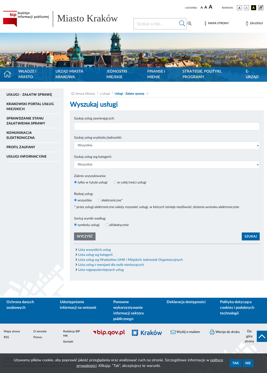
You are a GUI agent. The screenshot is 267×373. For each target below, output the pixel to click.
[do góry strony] (254, 336)
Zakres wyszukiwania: (90, 176)
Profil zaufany (20, 147)
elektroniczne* (112, 200)
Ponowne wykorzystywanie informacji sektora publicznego (128, 310)
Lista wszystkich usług (94, 249)
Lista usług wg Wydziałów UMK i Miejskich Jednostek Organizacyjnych (130, 259)
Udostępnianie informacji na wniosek (78, 305)
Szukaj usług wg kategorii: (93, 156)
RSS (6, 337)
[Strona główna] (9, 74)
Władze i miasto (27, 74)
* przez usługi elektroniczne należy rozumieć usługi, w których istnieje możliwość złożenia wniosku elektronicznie (156, 207)
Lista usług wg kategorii (95, 254)
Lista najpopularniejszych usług (101, 269)
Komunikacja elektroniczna (20, 135)
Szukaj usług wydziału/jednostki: (98, 137)
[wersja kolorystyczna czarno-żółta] (254, 8)
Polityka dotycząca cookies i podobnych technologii (237, 307)
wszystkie (85, 200)
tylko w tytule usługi (92, 182)
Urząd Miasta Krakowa (69, 74)
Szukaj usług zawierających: (94, 118)
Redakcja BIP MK (71, 333)
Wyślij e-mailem (185, 332)
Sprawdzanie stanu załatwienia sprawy (25, 121)
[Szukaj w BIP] (156, 23)
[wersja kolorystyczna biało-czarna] (246, 8)
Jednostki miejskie (116, 74)
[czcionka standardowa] (201, 7)
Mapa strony (12, 331)
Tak (235, 363)
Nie (248, 363)
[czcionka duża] (214, 7)
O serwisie (40, 331)
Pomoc (37, 337)
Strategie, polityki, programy (202, 74)
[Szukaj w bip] (182, 23)
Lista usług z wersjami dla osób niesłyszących (111, 264)
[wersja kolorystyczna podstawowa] (239, 8)
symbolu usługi (88, 225)
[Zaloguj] (254, 23)
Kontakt (68, 341)
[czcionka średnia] (206, 7)
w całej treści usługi (131, 182)
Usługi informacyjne (26, 156)
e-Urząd (252, 74)
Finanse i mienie (156, 74)
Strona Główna (85, 93)
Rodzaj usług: (83, 194)
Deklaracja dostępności (186, 302)
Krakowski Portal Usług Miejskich (30, 106)
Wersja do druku (225, 332)
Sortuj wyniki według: (90, 218)
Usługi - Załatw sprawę (29, 94)
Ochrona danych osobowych (20, 305)
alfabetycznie (119, 225)
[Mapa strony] (217, 23)
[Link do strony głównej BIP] (65, 19)
